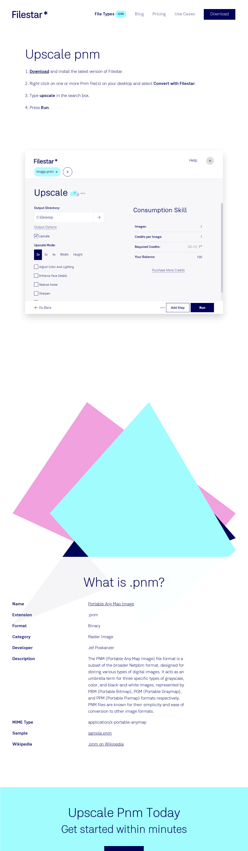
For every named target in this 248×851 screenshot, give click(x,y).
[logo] (30, 14)
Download (39, 71)
